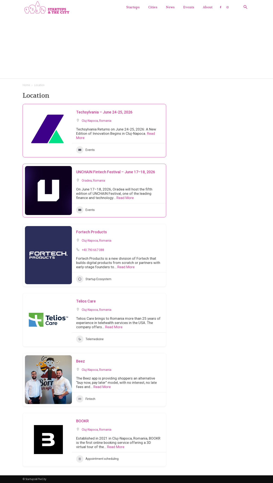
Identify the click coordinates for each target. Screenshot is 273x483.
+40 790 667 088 (93, 250)
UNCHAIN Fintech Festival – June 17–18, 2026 (115, 172)
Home (26, 85)
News (170, 7)
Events (188, 7)
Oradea (87, 180)
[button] (245, 8)
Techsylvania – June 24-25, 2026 (104, 112)
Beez (80, 361)
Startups (133, 7)
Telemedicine (90, 339)
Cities (152, 7)
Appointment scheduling (97, 459)
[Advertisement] (136, 46)
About (207, 7)
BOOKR (82, 421)
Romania (105, 120)
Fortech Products (91, 232)
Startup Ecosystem (93, 279)
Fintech (85, 399)
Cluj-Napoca (90, 120)
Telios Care (86, 301)
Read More (125, 198)
